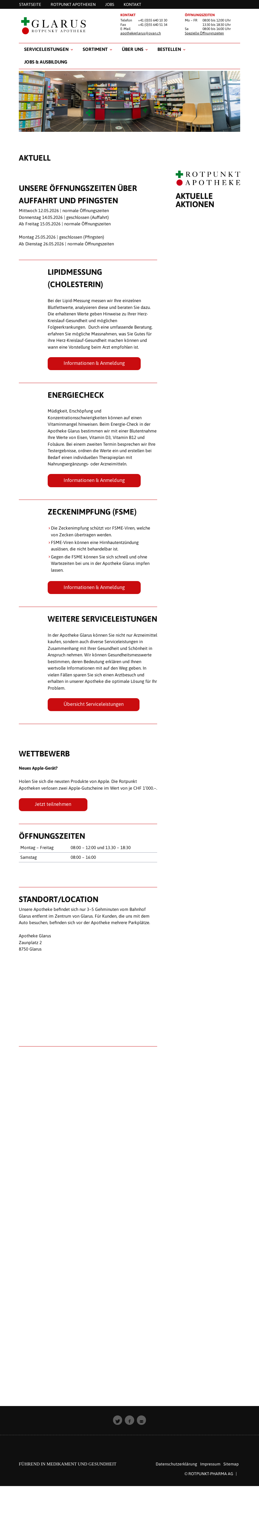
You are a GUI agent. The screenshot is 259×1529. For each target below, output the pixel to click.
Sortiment (95, 49)
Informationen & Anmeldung (94, 363)
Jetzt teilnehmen (53, 804)
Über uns (132, 49)
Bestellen (169, 49)
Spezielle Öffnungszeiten (204, 33)
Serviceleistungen (46, 49)
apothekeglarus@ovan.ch (140, 33)
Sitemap (231, 1464)
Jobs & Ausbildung (45, 61)
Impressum (210, 1464)
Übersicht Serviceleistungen (94, 704)
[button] (117, 1420)
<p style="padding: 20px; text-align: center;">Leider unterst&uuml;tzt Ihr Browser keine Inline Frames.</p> (208, 796)
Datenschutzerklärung (176, 1464)
